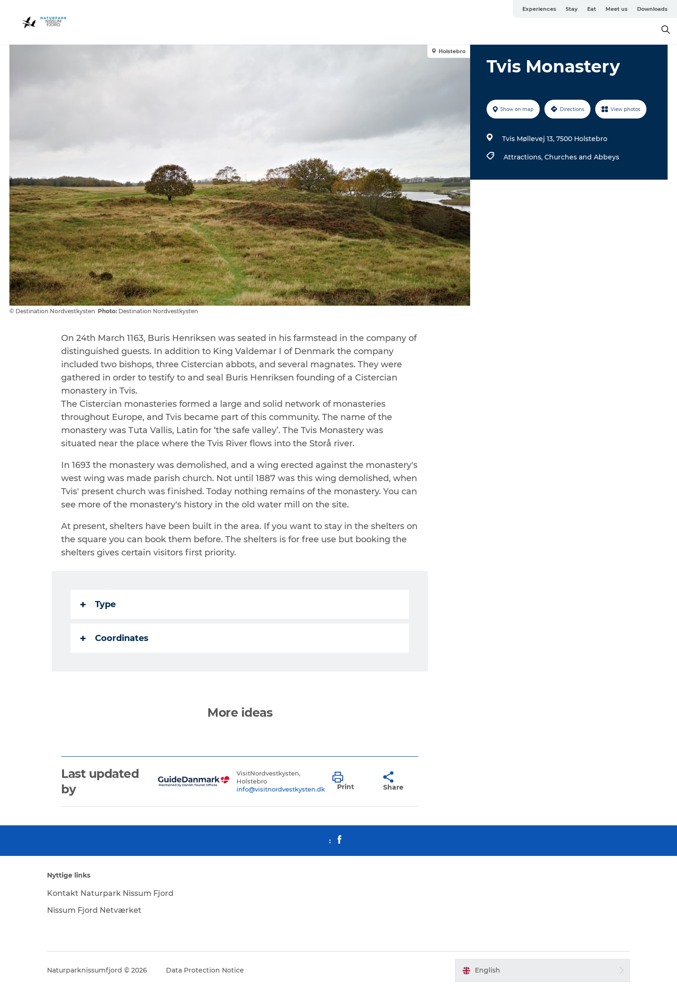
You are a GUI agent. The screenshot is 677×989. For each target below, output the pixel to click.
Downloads (652, 9)
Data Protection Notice (205, 970)
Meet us (617, 9)
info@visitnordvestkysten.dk (280, 789)
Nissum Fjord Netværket (94, 910)
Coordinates (114, 638)
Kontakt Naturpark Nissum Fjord (110, 893)
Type (98, 604)
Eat (591, 9)
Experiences (539, 9)
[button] (351, 781)
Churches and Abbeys (581, 157)
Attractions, (524, 157)
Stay (572, 9)
